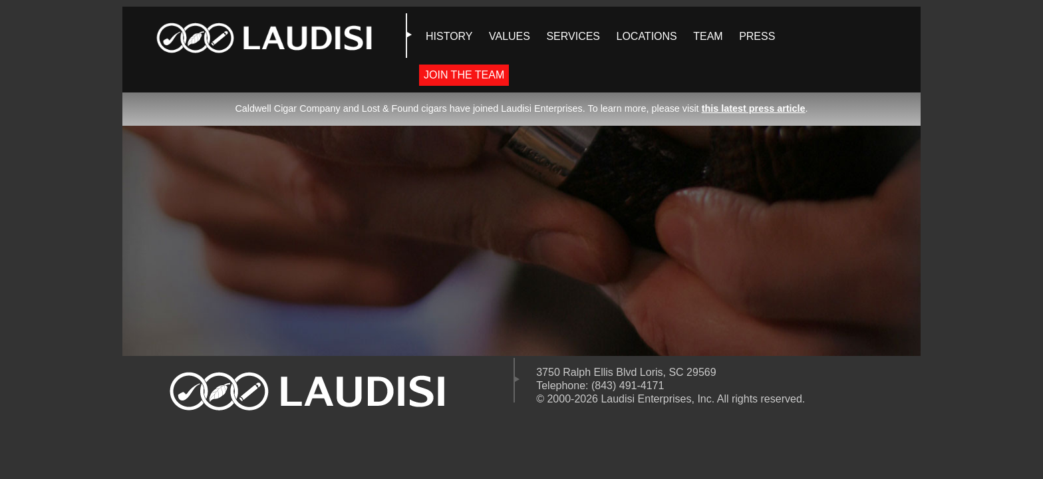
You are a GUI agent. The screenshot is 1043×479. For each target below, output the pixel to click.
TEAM (707, 36)
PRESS (757, 36)
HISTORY (449, 36)
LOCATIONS (646, 36)
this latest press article (754, 108)
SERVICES (573, 36)
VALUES (509, 36)
